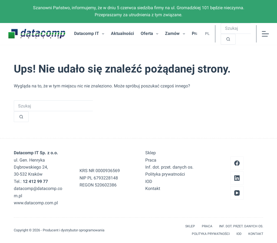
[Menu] (265, 33)
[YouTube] (237, 193)
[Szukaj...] (236, 28)
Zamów (176, 34)
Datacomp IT (90, 34)
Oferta (150, 34)
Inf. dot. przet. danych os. (169, 167)
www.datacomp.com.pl (36, 202)
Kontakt (152, 188)
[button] (206, 34)
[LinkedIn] (237, 178)
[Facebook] (237, 163)
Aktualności (122, 33)
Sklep (150, 152)
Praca (150, 160)
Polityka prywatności (165, 174)
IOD (148, 181)
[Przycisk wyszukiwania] (228, 39)
